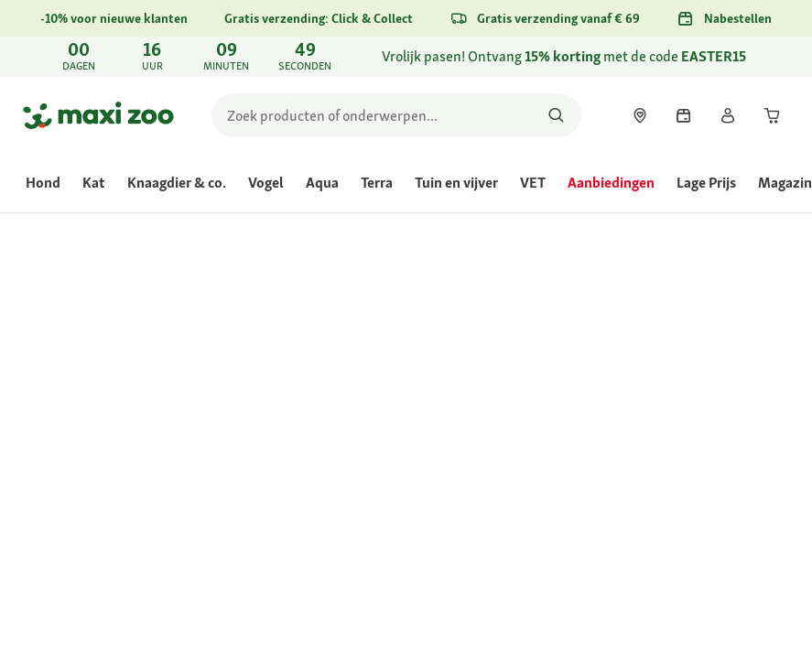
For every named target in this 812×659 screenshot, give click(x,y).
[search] (396, 115)
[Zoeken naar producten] (556, 115)
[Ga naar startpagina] (98, 115)
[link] (406, 57)
